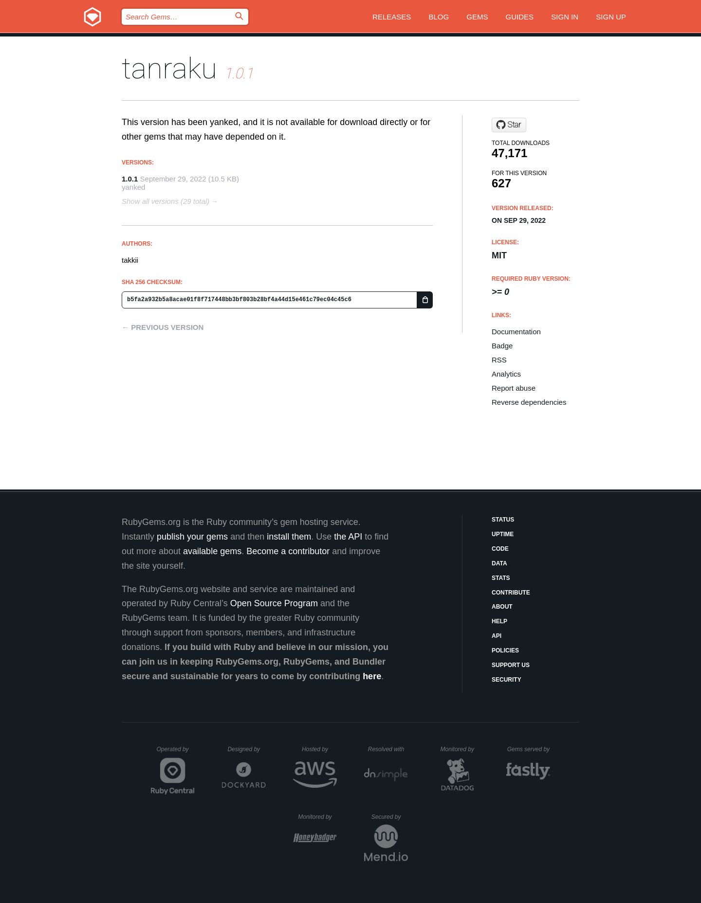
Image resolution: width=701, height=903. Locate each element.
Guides (520, 17)
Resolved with (388, 749)
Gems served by (529, 749)
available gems (212, 551)
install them (289, 537)
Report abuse (513, 388)
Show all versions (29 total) (165, 201)
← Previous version (162, 327)
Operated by (176, 752)
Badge (502, 346)
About (502, 606)
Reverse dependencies (529, 402)
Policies (505, 650)
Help (499, 621)
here (372, 676)
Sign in (564, 17)
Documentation (516, 331)
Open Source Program (274, 603)
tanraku (169, 68)
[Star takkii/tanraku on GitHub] (509, 125)
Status (503, 519)
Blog (438, 17)
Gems (477, 17)
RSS (499, 360)
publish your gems (192, 537)
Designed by (246, 749)
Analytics (506, 374)
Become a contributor (288, 551)
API (496, 635)
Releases (391, 17)
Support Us (511, 665)
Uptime (503, 534)
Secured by (389, 816)
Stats (501, 578)
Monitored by (460, 749)
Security (506, 679)
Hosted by (319, 749)
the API (348, 537)
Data (499, 563)
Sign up (611, 17)
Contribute (511, 592)
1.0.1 (130, 179)
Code (500, 548)
